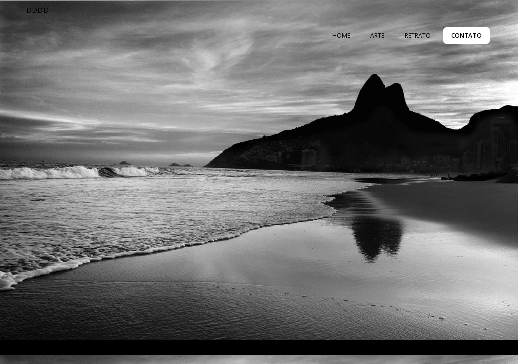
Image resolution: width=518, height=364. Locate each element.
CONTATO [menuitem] (466, 35)
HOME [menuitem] (341, 35)
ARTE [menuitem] (377, 35)
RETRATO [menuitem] (418, 35)
